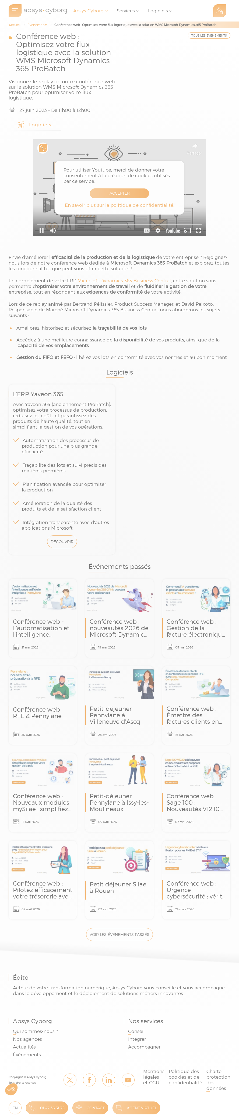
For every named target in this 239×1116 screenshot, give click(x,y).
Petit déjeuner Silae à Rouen (119, 880)
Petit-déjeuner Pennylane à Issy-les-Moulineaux (119, 792)
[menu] (15, 10)
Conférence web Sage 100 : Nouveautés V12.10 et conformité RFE (196, 792)
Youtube (128, 1080)
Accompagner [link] (144, 1047)
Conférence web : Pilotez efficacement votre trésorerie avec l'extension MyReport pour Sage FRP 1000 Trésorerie (43, 880)
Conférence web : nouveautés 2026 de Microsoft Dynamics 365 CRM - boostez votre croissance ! (119, 618)
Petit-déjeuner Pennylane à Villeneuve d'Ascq (119, 705)
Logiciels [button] (158, 10)
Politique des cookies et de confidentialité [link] (185, 1077)
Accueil (14, 25)
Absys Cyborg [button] (88, 10)
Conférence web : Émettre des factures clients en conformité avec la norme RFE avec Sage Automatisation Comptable (196, 705)
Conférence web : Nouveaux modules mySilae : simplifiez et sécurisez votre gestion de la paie (43, 792)
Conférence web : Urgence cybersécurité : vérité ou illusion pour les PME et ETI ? (196, 880)
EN (15, 1108)
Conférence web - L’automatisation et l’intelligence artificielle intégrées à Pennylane (43, 618)
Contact (96, 1108)
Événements (37, 25)
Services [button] (126, 10)
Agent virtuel (142, 1108)
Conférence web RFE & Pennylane (43, 705)
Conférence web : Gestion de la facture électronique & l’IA (196, 618)
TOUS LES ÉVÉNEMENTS (209, 35)
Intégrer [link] (137, 1039)
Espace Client (219, 10)
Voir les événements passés (119, 934)
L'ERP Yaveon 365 (62, 469)
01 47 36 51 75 (52, 1108)
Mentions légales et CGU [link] (153, 1077)
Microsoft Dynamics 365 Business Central (124, 280)
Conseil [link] (136, 1031)
